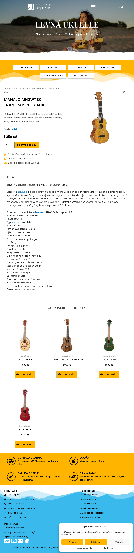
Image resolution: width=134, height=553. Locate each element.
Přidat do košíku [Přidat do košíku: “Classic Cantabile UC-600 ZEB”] (67, 374)
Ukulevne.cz (20, 547)
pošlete (89, 478)
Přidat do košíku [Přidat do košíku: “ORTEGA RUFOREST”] (109, 374)
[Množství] (7, 145)
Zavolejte (106, 476)
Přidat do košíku (26, 145)
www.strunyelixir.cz (49, 547)
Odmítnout (95, 542)
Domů (7, 88)
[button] (93, 7)
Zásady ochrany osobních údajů (101, 548)
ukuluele (23, 192)
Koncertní (17, 222)
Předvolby (119, 542)
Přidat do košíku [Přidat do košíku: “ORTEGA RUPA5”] (25, 374)
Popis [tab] (10, 177)
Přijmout (72, 542)
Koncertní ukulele (20, 88)
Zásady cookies (82, 548)
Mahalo (14, 129)
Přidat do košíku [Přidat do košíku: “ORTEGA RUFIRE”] (25, 444)
